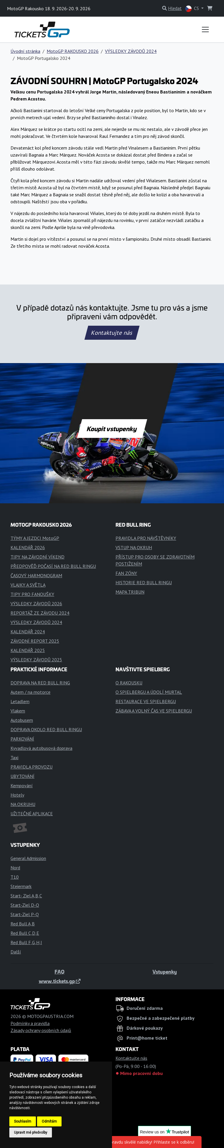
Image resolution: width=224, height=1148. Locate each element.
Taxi (14, 757)
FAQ (59, 971)
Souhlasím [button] (22, 1121)
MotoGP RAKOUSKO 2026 (73, 51)
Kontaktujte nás (112, 333)
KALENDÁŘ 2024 (27, 631)
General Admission (28, 858)
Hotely (17, 795)
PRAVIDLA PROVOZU (31, 767)
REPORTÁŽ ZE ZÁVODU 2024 (39, 613)
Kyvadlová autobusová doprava (41, 748)
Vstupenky (165, 971)
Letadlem (19, 701)
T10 (14, 877)
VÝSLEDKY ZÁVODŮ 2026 (36, 603)
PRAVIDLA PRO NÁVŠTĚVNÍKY (146, 538)
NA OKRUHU (22, 804)
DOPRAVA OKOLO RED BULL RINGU (46, 729)
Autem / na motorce (30, 692)
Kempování (21, 785)
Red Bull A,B (22, 924)
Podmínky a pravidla (30, 1023)
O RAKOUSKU (129, 683)
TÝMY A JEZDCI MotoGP (34, 538)
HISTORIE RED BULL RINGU (144, 582)
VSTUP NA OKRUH (134, 547)
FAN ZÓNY (126, 573)
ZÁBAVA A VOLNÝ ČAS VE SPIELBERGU (154, 711)
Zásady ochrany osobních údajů (40, 1030)
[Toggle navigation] (205, 29)
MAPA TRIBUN (130, 592)
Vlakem (17, 711)
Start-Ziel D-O (24, 905)
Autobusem (21, 720)
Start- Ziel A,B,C (26, 896)
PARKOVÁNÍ (22, 739)
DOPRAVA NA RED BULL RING (40, 683)
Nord (15, 867)
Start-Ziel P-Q (24, 914)
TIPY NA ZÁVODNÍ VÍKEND (37, 557)
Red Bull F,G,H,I (26, 942)
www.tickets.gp (59, 980)
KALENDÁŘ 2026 (27, 547)
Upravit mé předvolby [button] (30, 1132)
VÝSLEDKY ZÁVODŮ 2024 (131, 51)
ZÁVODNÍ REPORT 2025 (34, 641)
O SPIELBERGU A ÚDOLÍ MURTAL (149, 692)
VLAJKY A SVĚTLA (28, 585)
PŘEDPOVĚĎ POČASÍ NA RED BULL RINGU (53, 566)
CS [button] (192, 8)
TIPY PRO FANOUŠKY (32, 594)
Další (15, 952)
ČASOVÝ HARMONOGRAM (36, 575)
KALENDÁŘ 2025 (27, 650)
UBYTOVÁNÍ (22, 776)
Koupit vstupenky (112, 428)
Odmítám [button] (49, 1121)
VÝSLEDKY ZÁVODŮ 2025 (36, 660)
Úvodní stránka (25, 51)
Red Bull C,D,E (24, 933)
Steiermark (21, 886)
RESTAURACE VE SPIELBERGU (146, 701)
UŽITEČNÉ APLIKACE (31, 813)
